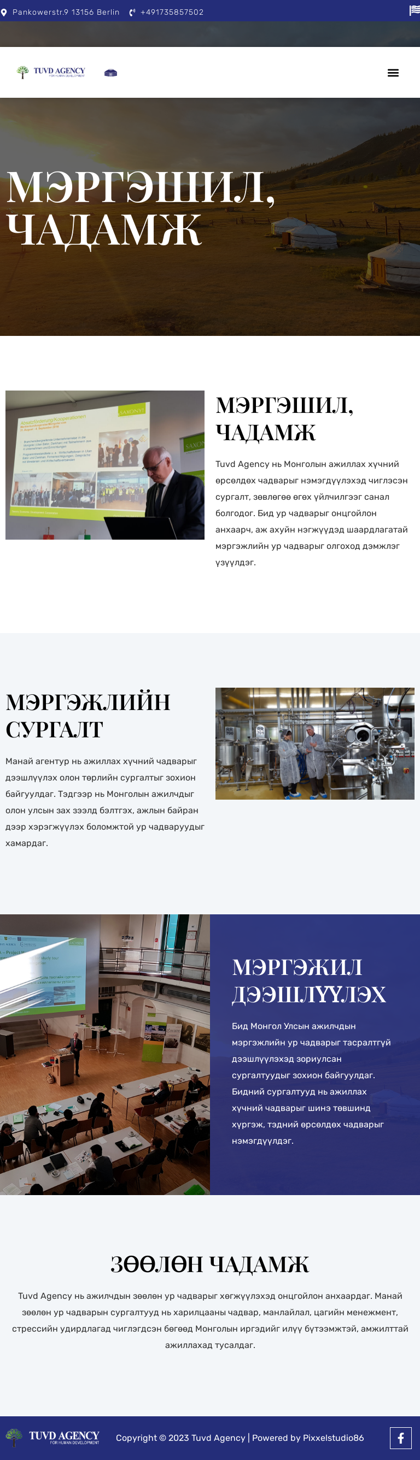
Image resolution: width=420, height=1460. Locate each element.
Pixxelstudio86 (333, 1438)
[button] (393, 72)
